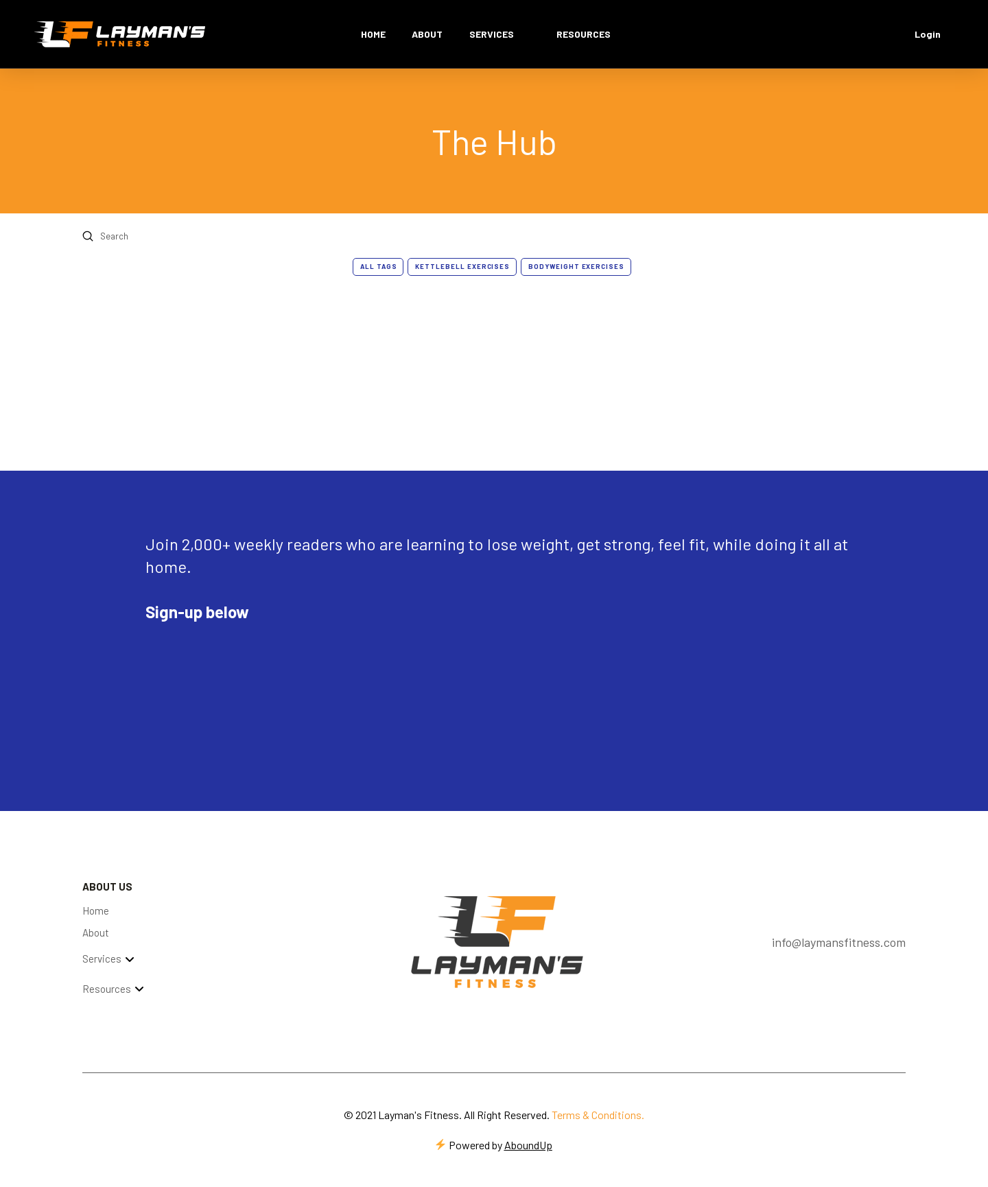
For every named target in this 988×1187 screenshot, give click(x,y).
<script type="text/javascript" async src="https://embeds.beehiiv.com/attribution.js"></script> (248, 663)
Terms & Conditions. (598, 1114)
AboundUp (528, 1144)
